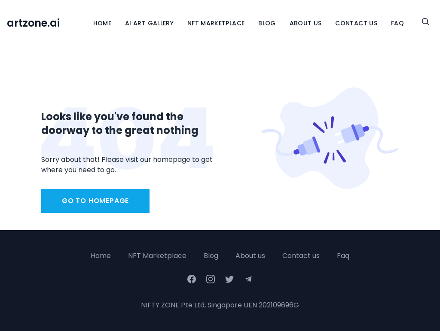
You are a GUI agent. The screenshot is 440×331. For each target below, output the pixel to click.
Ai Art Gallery (149, 23)
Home (102, 23)
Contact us (301, 256)
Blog (266, 23)
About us (250, 256)
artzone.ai (33, 23)
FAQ (397, 23)
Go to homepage (95, 201)
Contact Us (356, 23)
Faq (343, 256)
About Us (306, 23)
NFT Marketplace (215, 23)
